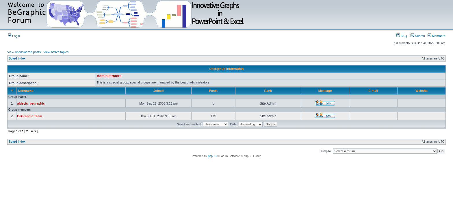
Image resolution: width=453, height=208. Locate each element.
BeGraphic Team (29, 116)
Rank (268, 90)
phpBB (212, 156)
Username (25, 90)
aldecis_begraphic (31, 103)
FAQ (401, 36)
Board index (17, 58)
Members (436, 36)
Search (418, 36)
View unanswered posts (24, 52)
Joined (158, 90)
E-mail (373, 90)
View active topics (55, 52)
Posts (213, 90)
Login (14, 36)
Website (421, 90)
